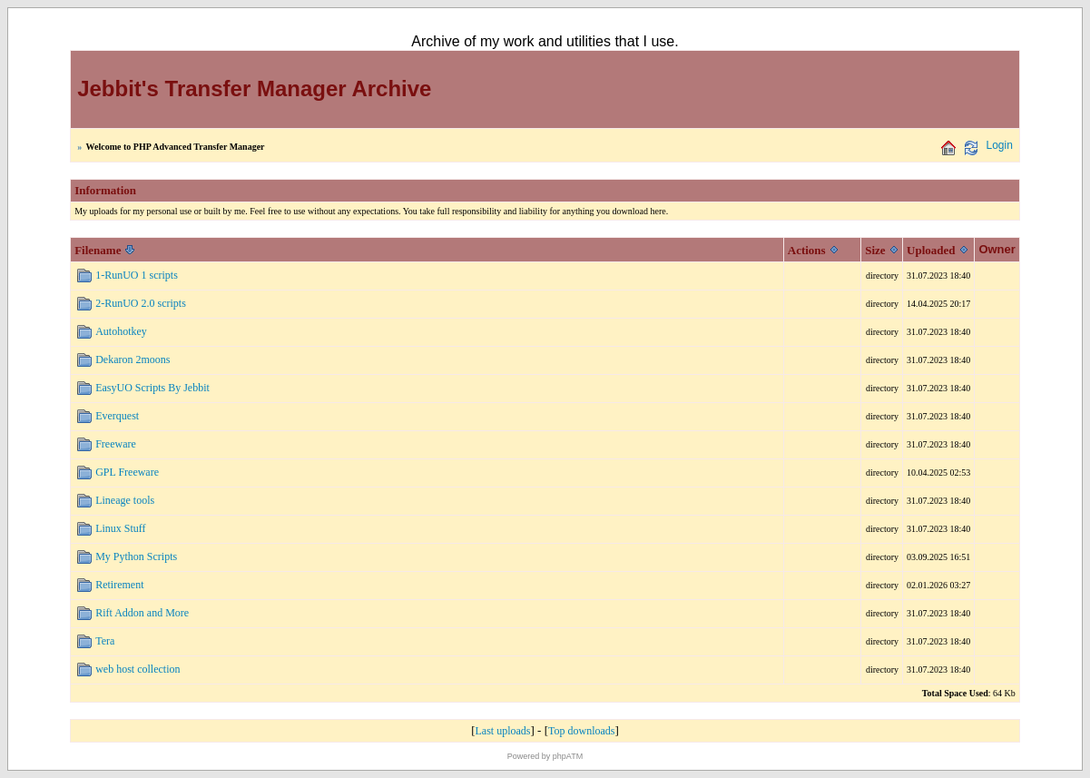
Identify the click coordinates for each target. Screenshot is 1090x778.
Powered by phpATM (545, 756)
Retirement (119, 584)
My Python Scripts (136, 556)
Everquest (117, 415)
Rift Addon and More (142, 612)
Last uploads (503, 730)
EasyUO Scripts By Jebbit (152, 387)
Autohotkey (121, 331)
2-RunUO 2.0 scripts (140, 303)
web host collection (137, 669)
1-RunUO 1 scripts (136, 275)
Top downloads (581, 730)
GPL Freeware (127, 472)
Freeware (115, 444)
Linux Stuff (120, 528)
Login (999, 145)
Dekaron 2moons (132, 359)
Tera (104, 641)
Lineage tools (124, 500)
